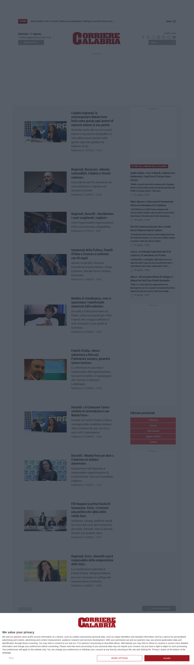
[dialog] (97, 639)
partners (18, 637)
